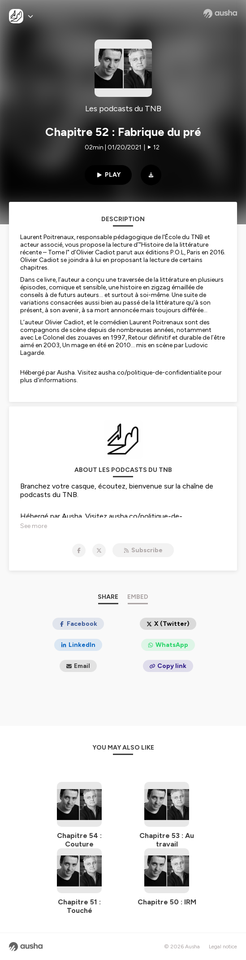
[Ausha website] (220, 13)
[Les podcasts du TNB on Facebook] (79, 550)
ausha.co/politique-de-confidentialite (152, 372)
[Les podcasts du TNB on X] (99, 550)
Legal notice (223, 946)
